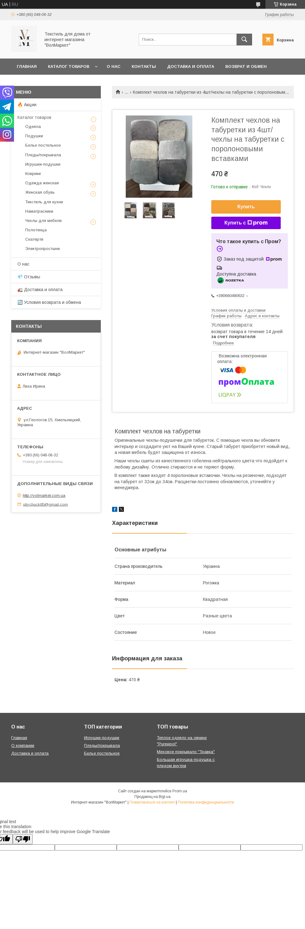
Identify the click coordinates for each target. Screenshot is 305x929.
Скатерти (34, 239)
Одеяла (33, 126)
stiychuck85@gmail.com (45, 504)
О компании (22, 745)
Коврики (33, 173)
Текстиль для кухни (44, 202)
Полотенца (36, 230)
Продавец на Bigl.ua (152, 797)
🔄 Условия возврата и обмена (49, 302)
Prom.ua (179, 791)
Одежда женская (42, 183)
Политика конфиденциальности (206, 802)
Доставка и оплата (190, 66)
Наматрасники (39, 211)
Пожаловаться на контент (152, 802)
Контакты (144, 66)
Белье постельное (43, 145)
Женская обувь (40, 192)
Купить (246, 206)
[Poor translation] (23, 839)
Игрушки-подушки (42, 164)
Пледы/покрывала (43, 155)
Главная (27, 66)
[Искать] (244, 39)
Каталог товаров (68, 66)
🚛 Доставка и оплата (40, 289)
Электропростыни (42, 248)
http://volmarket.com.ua (44, 495)
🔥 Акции (26, 104)
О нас (113, 66)
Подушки (34, 136)
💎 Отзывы (28, 276)
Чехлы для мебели (43, 220)
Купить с (246, 223)
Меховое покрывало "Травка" (186, 751)
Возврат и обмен (246, 66)
